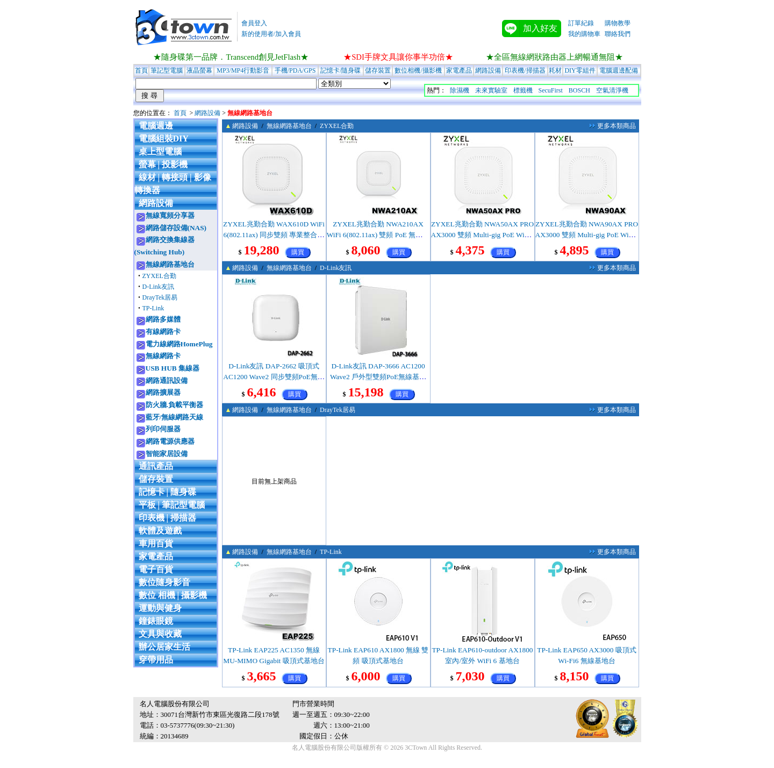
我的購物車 (584, 34)
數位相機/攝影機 (418, 70)
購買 (297, 252)
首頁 (141, 70)
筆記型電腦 (166, 70)
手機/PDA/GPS (295, 70)
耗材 (555, 70)
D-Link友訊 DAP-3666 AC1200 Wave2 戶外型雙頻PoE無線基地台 (378, 377)
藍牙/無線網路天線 (175, 417)
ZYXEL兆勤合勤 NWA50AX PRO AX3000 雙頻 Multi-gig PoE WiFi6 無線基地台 (482, 235)
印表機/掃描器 (525, 70)
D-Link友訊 (158, 286)
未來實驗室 (491, 90)
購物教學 (617, 23)
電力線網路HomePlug (179, 344)
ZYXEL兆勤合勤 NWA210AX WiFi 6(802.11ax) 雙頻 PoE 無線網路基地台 (378, 235)
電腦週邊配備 (618, 70)
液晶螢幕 (199, 70)
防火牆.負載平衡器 (174, 405)
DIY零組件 (579, 70)
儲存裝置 (378, 70)
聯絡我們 (617, 34)
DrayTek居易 (160, 297)
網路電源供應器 (170, 441)
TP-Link (153, 308)
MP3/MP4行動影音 (243, 70)
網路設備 (488, 70)
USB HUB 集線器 (172, 368)
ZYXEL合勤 (159, 276)
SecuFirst (551, 90)
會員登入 (254, 23)
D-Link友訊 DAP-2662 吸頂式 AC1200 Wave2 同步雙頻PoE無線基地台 (273, 377)
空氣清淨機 (612, 90)
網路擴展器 (163, 392)
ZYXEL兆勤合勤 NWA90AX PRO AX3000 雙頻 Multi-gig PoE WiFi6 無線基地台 (587, 235)
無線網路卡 (163, 356)
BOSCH (579, 90)
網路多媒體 (163, 319)
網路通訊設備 (167, 380)
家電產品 (459, 70)
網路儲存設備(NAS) (176, 228)
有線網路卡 (163, 332)
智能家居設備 (167, 454)
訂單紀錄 (581, 23)
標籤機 (523, 90)
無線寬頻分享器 (170, 215)
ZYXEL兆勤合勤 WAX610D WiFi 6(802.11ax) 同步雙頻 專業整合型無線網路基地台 (274, 235)
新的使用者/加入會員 (271, 34)
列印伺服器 (163, 429)
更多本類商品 (616, 126)
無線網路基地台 (170, 264)
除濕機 (459, 90)
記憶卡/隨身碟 (340, 70)
